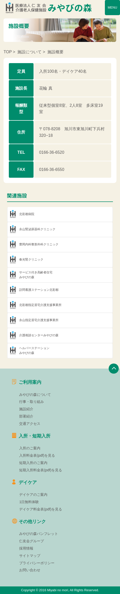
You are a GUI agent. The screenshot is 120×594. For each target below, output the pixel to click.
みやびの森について (35, 395)
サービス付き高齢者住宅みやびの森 (35, 275)
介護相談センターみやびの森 (38, 335)
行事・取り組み (31, 402)
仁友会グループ (31, 541)
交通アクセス (29, 424)
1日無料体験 (29, 502)
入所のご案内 (29, 448)
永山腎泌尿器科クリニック (37, 229)
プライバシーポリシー (36, 563)
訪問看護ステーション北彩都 (38, 290)
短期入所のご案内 (33, 463)
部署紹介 (26, 416)
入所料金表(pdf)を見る (37, 455)
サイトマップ (29, 556)
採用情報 (26, 548)
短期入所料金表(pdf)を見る (40, 470)
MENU (112, 7)
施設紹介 (26, 409)
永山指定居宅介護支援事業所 (38, 320)
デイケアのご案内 (33, 495)
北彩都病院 (26, 214)
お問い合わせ (29, 570)
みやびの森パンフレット (38, 534)
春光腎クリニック (31, 259)
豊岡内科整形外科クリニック (38, 244)
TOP (8, 52)
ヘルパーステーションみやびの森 (34, 350)
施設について (29, 52)
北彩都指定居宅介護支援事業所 (40, 305)
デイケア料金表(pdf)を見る (40, 509)
